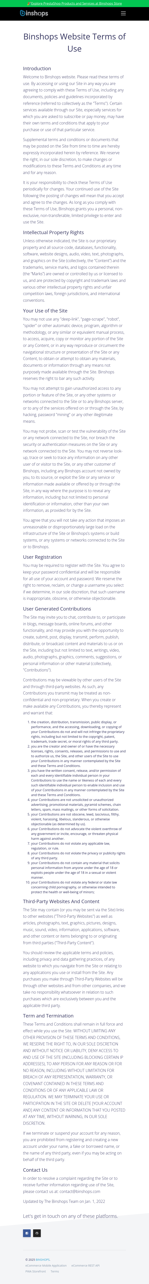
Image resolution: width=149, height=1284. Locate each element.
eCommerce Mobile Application (46, 1265)
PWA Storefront (35, 1271)
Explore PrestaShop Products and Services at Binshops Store (76, 3)
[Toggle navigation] (123, 13)
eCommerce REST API (85, 1265)
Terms (55, 1271)
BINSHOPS (42, 1260)
